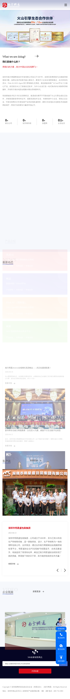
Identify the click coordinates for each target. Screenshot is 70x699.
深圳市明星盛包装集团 (19, 528)
